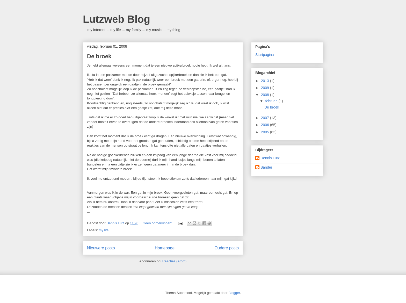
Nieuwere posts (101, 248)
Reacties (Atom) (174, 261)
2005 (265, 132)
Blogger (234, 293)
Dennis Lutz (270, 158)
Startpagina (264, 55)
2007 (265, 118)
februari (271, 101)
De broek (99, 56)
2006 (265, 125)
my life (104, 230)
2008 (265, 95)
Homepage (165, 248)
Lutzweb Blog (116, 19)
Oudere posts (226, 248)
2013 (265, 81)
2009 (265, 88)
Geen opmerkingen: (158, 223)
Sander (266, 167)
